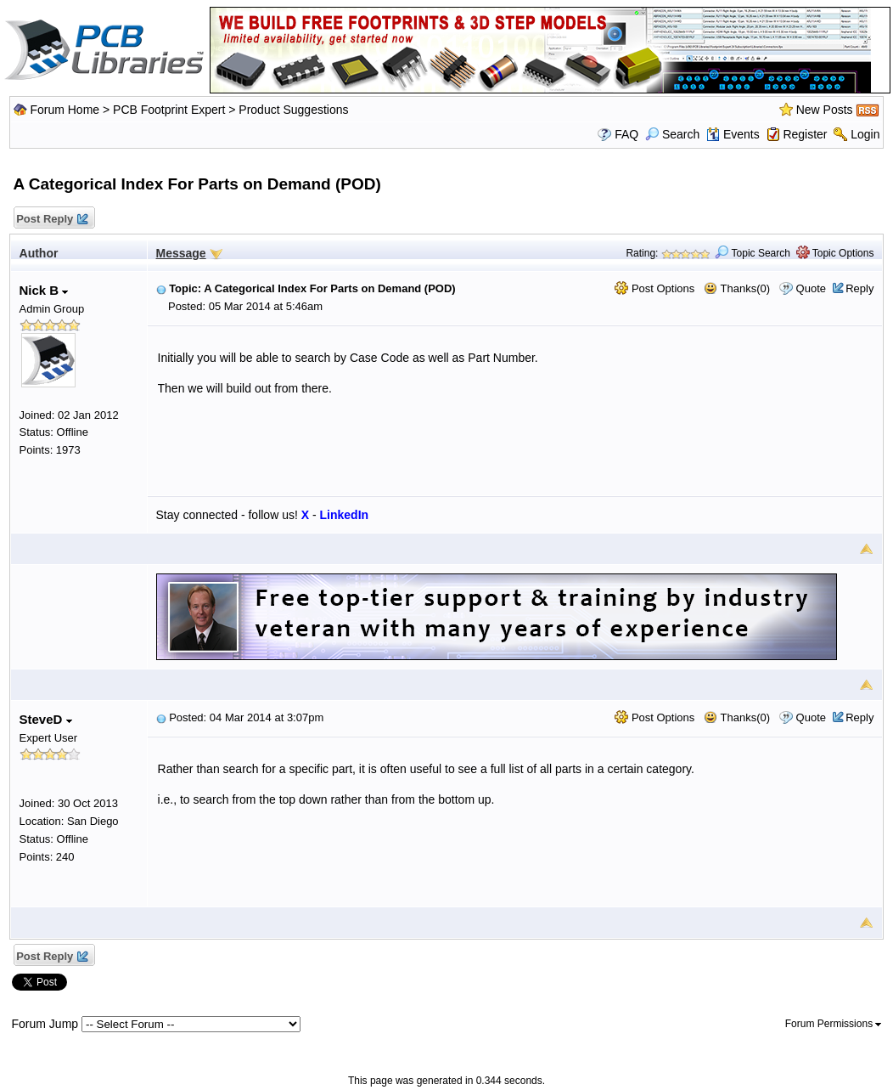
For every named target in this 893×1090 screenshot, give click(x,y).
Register (805, 134)
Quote (811, 288)
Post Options (654, 288)
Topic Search (752, 253)
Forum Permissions (833, 1024)
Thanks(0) (737, 288)
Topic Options (835, 253)
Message (181, 253)
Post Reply (52, 219)
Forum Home (64, 109)
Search (672, 134)
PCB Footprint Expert (169, 109)
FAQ (626, 134)
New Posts (824, 109)
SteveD (46, 719)
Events (733, 134)
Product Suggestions (293, 109)
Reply (859, 288)
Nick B (44, 290)
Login (865, 134)
